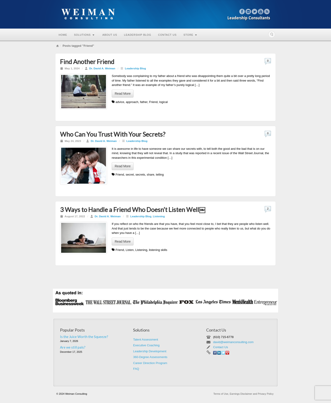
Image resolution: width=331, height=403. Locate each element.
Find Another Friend (87, 61)
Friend (153, 102)
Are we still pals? (73, 347)
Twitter (254, 11)
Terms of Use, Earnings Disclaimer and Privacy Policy (243, 393)
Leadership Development (149, 351)
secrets (140, 174)
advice (120, 102)
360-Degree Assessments (150, 357)
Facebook (242, 11)
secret (130, 174)
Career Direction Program (150, 363)
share (150, 174)
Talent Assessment (145, 339)
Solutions (84, 34)
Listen (130, 250)
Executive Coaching (146, 345)
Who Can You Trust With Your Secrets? (112, 134)
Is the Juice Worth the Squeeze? (84, 337)
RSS (267, 11)
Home (63, 34)
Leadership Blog (137, 34)
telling (160, 174)
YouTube (261, 11)
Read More (123, 93)
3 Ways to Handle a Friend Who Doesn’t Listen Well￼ (132, 209)
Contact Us (167, 34)
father (144, 102)
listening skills (158, 250)
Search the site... (271, 34)
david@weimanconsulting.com (233, 342)
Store (190, 34)
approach (132, 102)
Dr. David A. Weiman (102, 68)
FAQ (136, 369)
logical (163, 102)
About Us (110, 34)
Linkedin (248, 11)
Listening (159, 216)
